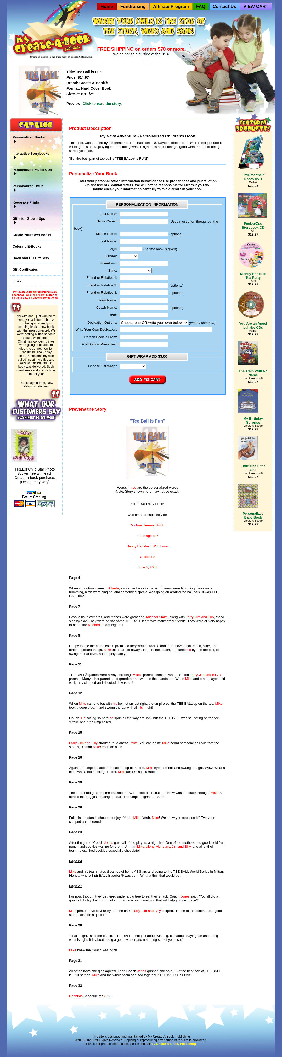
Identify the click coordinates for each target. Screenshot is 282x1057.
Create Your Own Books (32, 235)
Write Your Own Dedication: (96, 330)
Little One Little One (252, 454)
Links (17, 281)
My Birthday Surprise (250, 406)
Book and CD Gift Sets (31, 258)
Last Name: (108, 241)
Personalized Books (29, 139)
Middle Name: (106, 234)
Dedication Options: (102, 322)
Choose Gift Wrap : (102, 366)
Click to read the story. (102, 104)
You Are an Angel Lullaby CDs (252, 310)
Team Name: (107, 300)
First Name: (108, 214)
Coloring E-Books (27, 246)
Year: (113, 315)
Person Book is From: (100, 337)
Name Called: (107, 221)
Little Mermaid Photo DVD (251, 158)
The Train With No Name (253, 373)
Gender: (111, 256)
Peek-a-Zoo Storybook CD (252, 211)
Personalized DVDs (28, 188)
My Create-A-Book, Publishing (173, 1044)
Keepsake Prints (26, 204)
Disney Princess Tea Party (252, 261)
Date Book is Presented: (98, 344)
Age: (113, 249)
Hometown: (108, 263)
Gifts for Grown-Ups (29, 221)
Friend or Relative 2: (101, 285)
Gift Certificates (25, 269)
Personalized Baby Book (251, 501)
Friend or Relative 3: (101, 293)
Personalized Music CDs (32, 172)
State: (112, 271)
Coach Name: (106, 307)
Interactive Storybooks (31, 156)
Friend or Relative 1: (101, 278)
